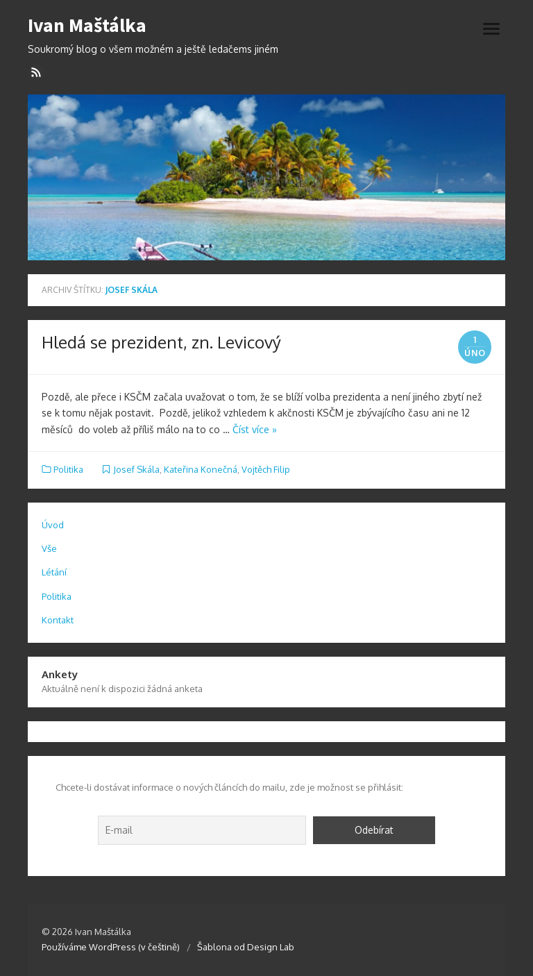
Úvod (53, 524)
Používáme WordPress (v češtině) (111, 946)
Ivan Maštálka (87, 25)
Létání (54, 572)
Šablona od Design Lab (245, 946)
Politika (68, 469)
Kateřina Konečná (200, 469)
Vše (49, 548)
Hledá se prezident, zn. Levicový (161, 342)
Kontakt (58, 619)
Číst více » (254, 429)
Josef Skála (136, 469)
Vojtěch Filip (266, 469)
